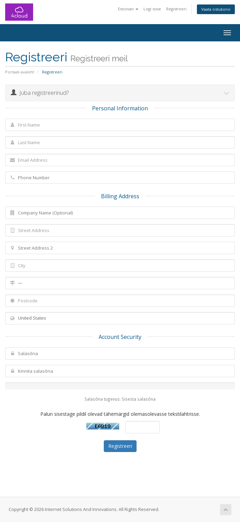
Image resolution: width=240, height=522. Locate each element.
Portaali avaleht (19, 71)
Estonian (128, 8)
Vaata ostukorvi (215, 9)
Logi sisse (152, 8)
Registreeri (176, 8)
